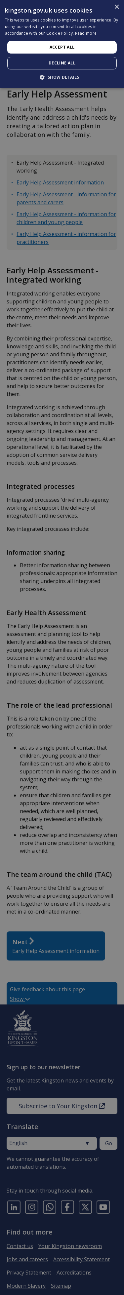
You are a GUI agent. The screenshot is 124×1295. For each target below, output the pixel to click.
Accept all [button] (62, 47)
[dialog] (62, 44)
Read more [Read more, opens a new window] (86, 33)
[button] (62, 77)
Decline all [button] (62, 63)
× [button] (116, 7)
